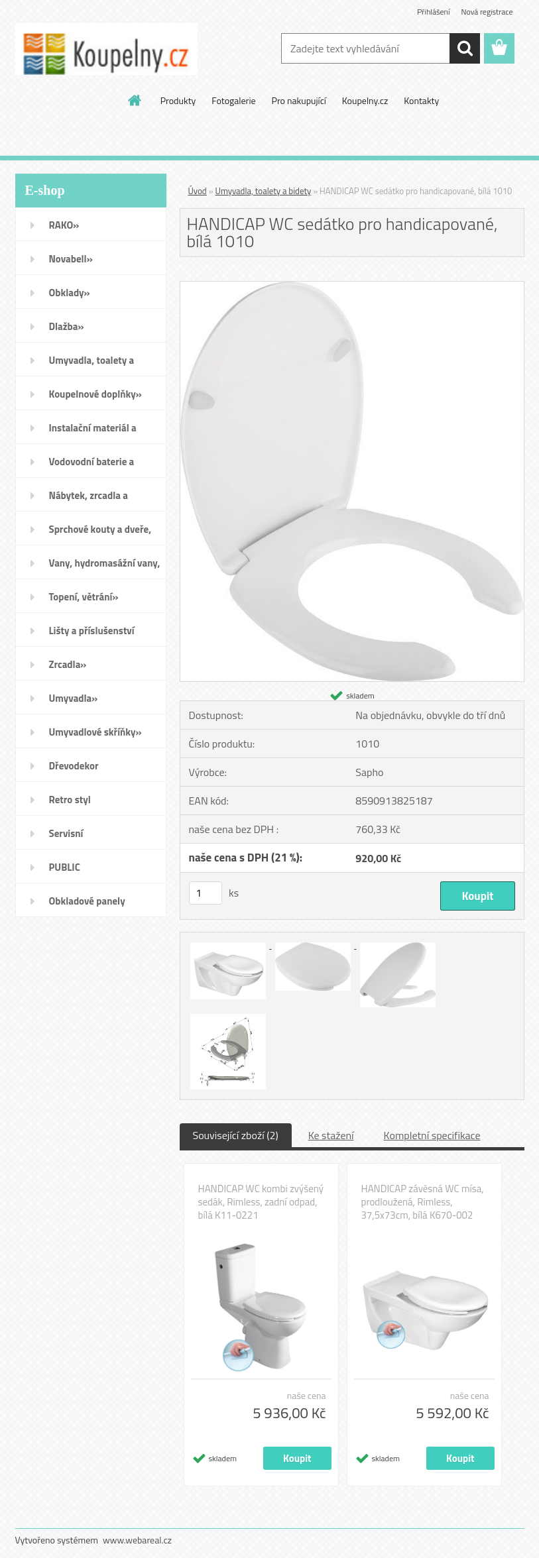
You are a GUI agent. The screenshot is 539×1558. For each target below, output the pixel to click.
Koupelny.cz (365, 100)
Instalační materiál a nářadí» (93, 432)
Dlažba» (66, 326)
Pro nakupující (299, 100)
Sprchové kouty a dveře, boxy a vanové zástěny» (100, 533)
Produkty (178, 100)
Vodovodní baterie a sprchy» (92, 466)
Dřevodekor (74, 765)
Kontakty (421, 100)
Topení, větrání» (84, 596)
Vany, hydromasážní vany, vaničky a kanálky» (104, 567)
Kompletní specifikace (432, 1135)
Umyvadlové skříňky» (95, 732)
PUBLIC (64, 867)
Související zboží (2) (235, 1135)
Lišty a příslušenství (92, 630)
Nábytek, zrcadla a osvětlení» (88, 500)
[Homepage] (135, 100)
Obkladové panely (87, 901)
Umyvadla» (73, 698)
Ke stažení (331, 1135)
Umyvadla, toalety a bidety (263, 190)
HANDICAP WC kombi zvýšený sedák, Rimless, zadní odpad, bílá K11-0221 (261, 1202)
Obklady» (69, 292)
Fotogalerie (233, 100)
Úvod (197, 190)
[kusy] (205, 893)
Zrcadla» (68, 664)
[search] (464, 48)
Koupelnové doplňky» (95, 394)
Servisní (66, 833)
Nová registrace (486, 11)
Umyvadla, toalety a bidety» (92, 364)
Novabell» (71, 258)
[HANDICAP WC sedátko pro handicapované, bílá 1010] (352, 287)
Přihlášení (433, 11)
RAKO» (64, 225)
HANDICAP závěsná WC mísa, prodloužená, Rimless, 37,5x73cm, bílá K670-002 (422, 1202)
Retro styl (70, 799)
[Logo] (106, 49)
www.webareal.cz (137, 1540)
